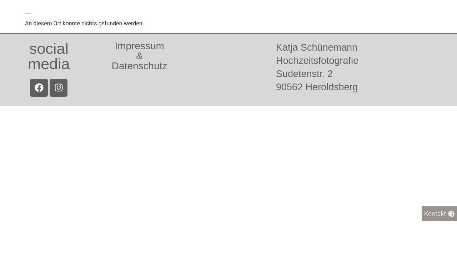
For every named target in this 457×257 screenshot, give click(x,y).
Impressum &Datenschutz (139, 55)
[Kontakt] (439, 213)
